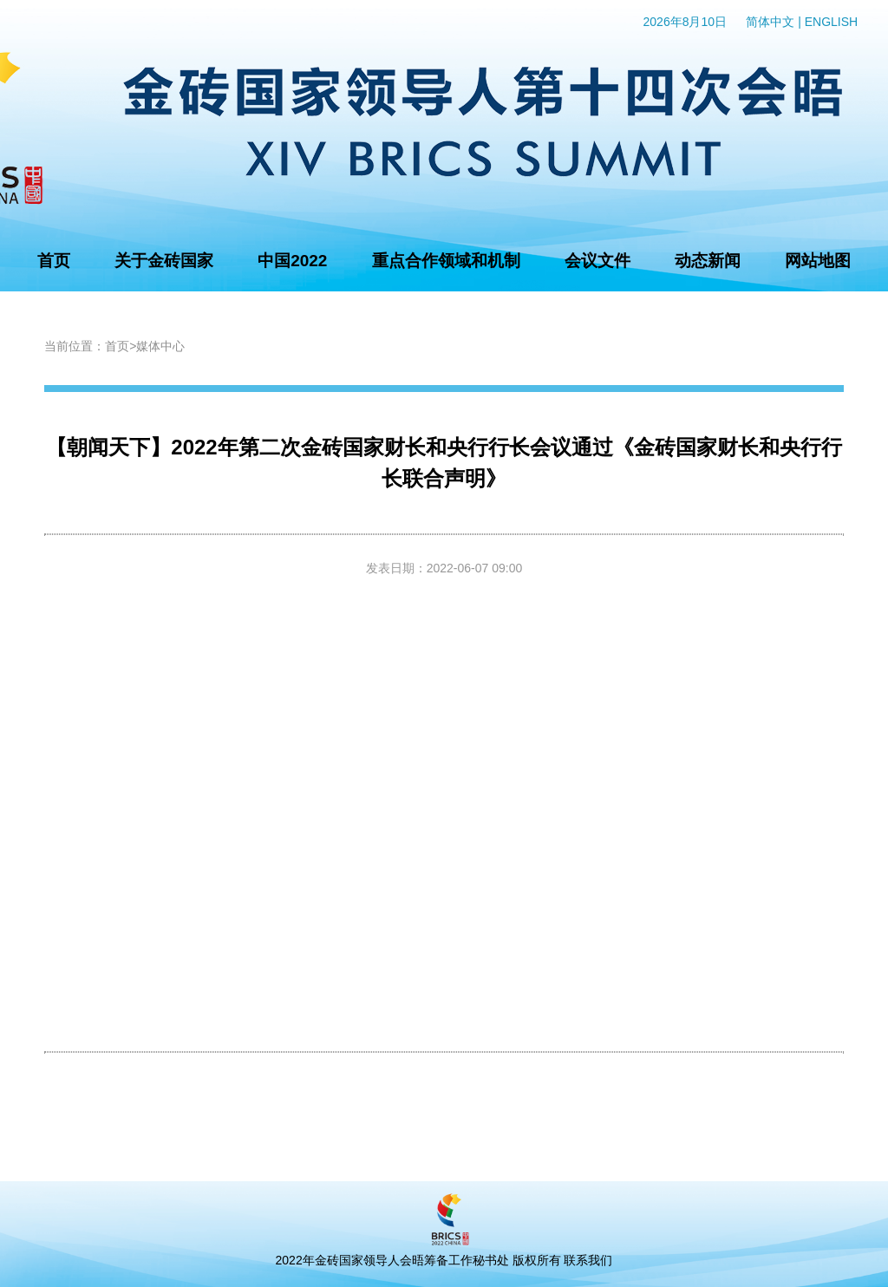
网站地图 (818, 261)
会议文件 (597, 261)
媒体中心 (160, 346)
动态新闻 (708, 261)
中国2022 (292, 261)
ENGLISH (831, 22)
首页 (53, 261)
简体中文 (770, 22)
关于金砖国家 (163, 261)
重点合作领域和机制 (446, 261)
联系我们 (588, 1260)
